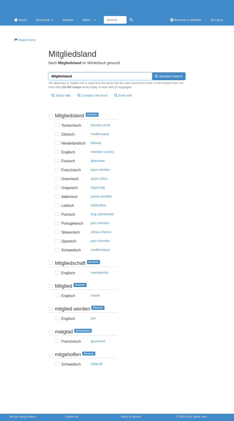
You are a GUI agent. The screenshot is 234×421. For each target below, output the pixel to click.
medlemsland (100, 250)
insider (95, 295)
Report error (24, 40)
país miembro (100, 241)
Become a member (185, 20)
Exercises (44, 20)
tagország (98, 187)
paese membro (101, 196)
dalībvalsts (98, 205)
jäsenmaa (98, 161)
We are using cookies (23, 416)
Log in (216, 20)
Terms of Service (130, 416)
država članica (101, 232)
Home (20, 20)
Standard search (169, 76)
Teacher (68, 20)
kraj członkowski (102, 214)
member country (102, 152)
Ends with (123, 95)
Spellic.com (199, 416)
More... (89, 20)
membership (99, 272)
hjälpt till (96, 364)
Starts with (60, 95)
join (93, 318)
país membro (100, 223)
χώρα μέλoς (99, 178)
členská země (100, 125)
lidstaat (96, 143)
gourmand (98, 341)
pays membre (100, 169)
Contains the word (92, 95)
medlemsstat (100, 134)
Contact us (71, 416)
